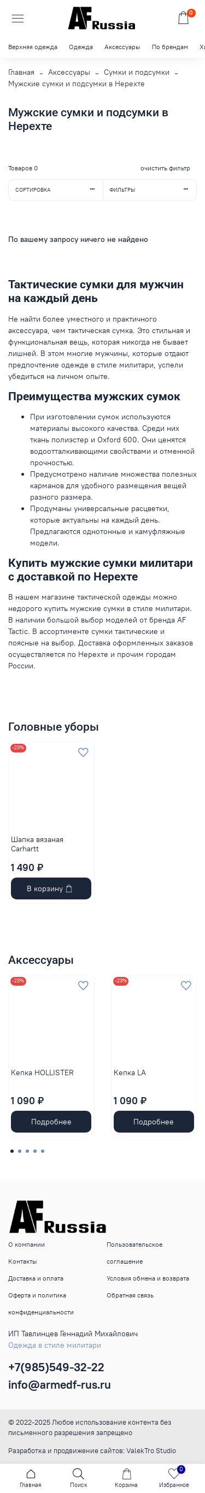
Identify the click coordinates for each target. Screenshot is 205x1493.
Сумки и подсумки (136, 72)
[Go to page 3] (27, 1151)
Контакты (22, 1261)
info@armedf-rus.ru (59, 1384)
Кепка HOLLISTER (42, 1072)
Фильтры (152, 189)
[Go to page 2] (19, 1151)
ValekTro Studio (151, 1451)
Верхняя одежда (32, 47)
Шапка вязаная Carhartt (37, 844)
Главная (21, 72)
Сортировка (59, 189)
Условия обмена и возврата (148, 1278)
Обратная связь (130, 1295)
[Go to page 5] (42, 1151)
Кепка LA (130, 1072)
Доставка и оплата (35, 1278)
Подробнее (51, 1122)
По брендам (170, 47)
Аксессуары (122, 47)
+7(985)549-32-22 (56, 1367)
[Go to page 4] (35, 1151)
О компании (26, 1244)
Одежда (81, 47)
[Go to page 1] (12, 1151)
